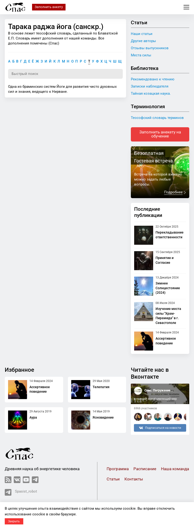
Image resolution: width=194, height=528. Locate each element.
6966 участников (145, 408)
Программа (118, 469)
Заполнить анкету (49, 7)
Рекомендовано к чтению (152, 79)
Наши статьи (141, 34)
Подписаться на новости (160, 428)
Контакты (133, 479)
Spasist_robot (21, 492)
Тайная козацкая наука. (151, 93)
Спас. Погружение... (158, 390)
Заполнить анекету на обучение (160, 134)
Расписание (144, 469)
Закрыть (14, 521)
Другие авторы (143, 41)
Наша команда (175, 469)
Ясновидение (103, 417)
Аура (33, 417)
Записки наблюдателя (149, 86)
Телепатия (101, 387)
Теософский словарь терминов (157, 118)
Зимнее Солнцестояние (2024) (168, 288)
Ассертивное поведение (39, 389)
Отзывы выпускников (150, 48)
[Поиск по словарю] (65, 74)
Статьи (113, 479)
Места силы (141, 55)
